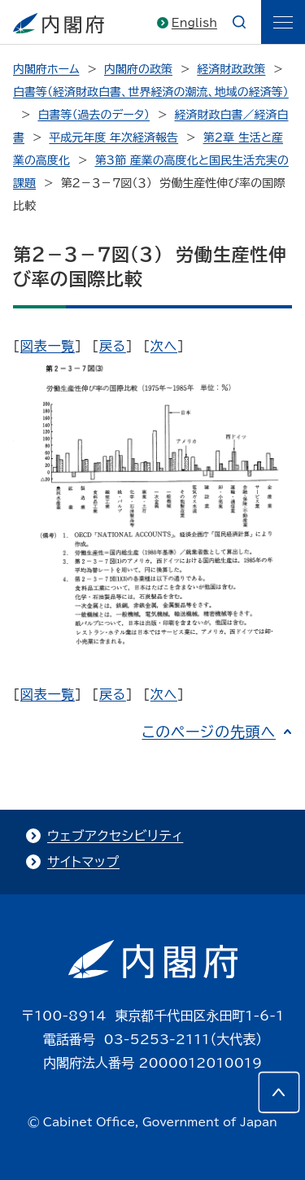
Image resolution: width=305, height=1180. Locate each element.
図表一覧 (47, 345)
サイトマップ (83, 861)
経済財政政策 (231, 69)
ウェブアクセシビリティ (115, 835)
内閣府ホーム (46, 69)
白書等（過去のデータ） (93, 114)
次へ (163, 345)
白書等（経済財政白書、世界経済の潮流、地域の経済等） (151, 92)
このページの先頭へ (209, 731)
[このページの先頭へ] (278, 1092)
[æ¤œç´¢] (239, 22)
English (194, 22)
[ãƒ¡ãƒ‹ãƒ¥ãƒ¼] (283, 22)
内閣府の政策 (138, 69)
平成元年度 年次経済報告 (113, 137)
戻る (112, 345)
